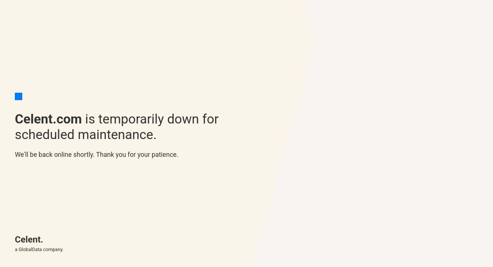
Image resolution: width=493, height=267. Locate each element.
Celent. (29, 239)
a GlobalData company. (39, 249)
